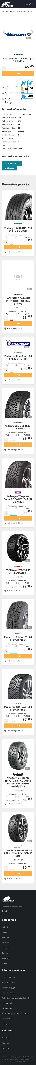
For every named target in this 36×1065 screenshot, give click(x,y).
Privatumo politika (8, 993)
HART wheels (6, 1019)
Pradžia (4, 11)
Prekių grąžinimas (8, 982)
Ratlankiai (5, 927)
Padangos (5, 937)
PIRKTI (18, 73)
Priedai (4, 963)
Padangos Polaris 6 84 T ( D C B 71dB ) (21, 11)
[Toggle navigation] (33, 4)
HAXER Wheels (7, 1003)
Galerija (4, 1024)
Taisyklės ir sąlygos (9, 988)
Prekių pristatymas (9, 977)
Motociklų (5, 958)
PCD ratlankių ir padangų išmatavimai (15, 1013)
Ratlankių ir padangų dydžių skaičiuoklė (16, 998)
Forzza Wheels (7, 1008)
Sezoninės (5, 948)
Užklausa (9, 168)
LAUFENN (18, 703)
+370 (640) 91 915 (12, 163)
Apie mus (5, 1043)
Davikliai (5, 932)
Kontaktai (5, 1038)
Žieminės (5, 953)
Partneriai (5, 1048)
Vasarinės (5, 943)
